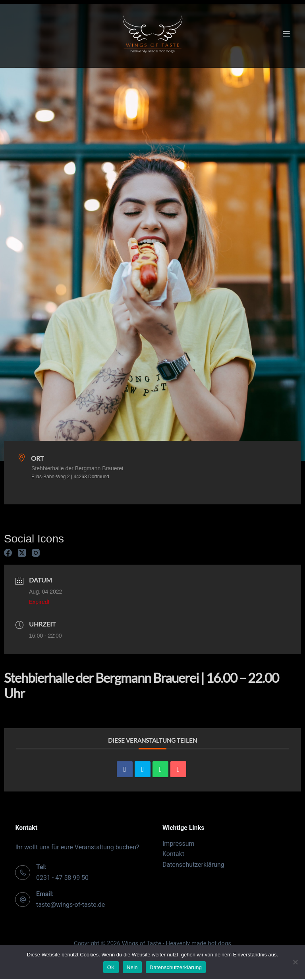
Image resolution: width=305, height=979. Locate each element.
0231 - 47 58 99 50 (62, 877)
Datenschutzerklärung (193, 864)
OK (111, 967)
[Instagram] (36, 553)
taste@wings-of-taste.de (70, 904)
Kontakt (173, 854)
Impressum (178, 843)
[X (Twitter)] (22, 553)
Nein (132, 967)
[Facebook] (8, 553)
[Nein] (295, 962)
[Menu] (286, 33)
